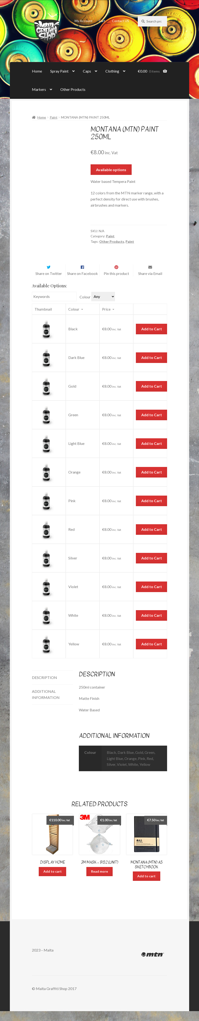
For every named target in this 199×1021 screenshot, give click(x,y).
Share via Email (150, 283)
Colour (85, 306)
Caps (87, 71)
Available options (111, 169)
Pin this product (116, 283)
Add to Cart (151, 339)
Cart (102, 21)
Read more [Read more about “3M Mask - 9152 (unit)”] (99, 881)
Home (37, 71)
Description (44, 687)
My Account (83, 21)
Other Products (72, 89)
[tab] (52, 687)
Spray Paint (59, 71)
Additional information (46, 704)
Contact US (120, 21)
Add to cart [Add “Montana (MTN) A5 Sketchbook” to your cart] (146, 886)
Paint (53, 117)
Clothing (112, 71)
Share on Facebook (82, 283)
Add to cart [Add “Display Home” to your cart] (52, 881)
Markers (39, 89)
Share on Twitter (48, 283)
